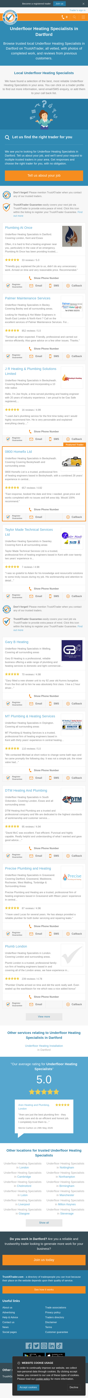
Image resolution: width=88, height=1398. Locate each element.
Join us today (44, 1260)
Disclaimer (51, 1322)
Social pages (9, 1332)
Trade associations (55, 1307)
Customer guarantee (56, 1332)
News (5, 1327)
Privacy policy (53, 1312)
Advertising (8, 1312)
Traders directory (54, 1317)
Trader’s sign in (78, 10)
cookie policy (43, 1379)
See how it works (44, 1289)
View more (44, 1016)
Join (59, 3)
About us (7, 1307)
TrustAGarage (10, 1376)
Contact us (8, 1322)
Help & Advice (10, 1317)
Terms (48, 1327)
